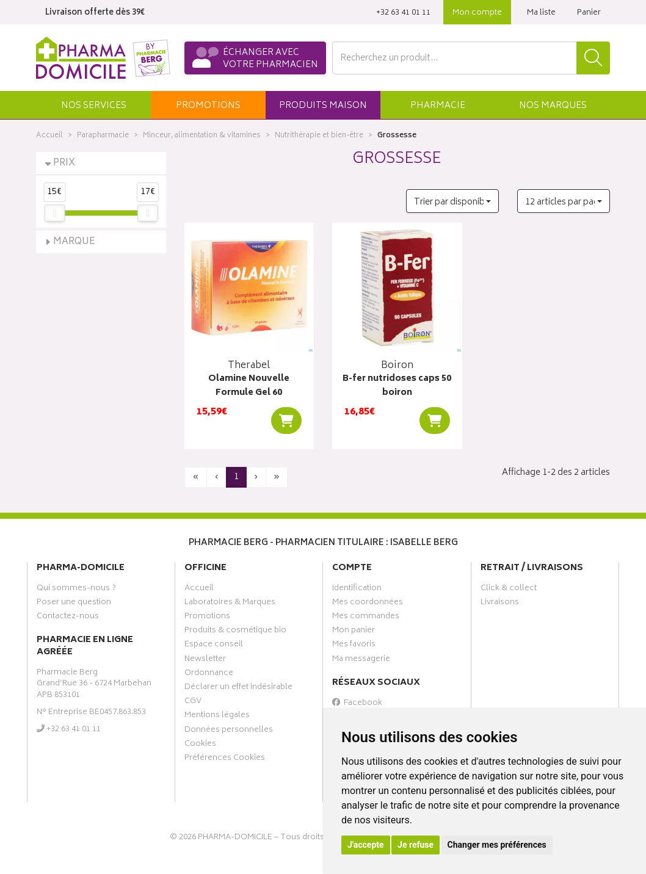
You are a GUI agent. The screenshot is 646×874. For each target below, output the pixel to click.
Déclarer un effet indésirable (238, 688)
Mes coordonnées (367, 604)
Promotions (207, 618)
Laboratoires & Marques (229, 604)
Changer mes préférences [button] (497, 845)
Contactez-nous (68, 618)
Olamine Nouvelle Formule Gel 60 (248, 386)
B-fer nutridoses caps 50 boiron (397, 386)
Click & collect (509, 589)
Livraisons (500, 604)
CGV (192, 702)
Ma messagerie (361, 660)
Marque (74, 242)
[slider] (54, 213)
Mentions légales (217, 716)
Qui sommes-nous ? (76, 589)
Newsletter (205, 660)
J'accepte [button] (365, 845)
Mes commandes (365, 618)
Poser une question (74, 604)
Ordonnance (208, 674)
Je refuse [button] (415, 845)
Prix (64, 163)
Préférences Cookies (224, 759)
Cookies (200, 745)
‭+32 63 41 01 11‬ (403, 13)
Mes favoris (354, 646)
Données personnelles (228, 731)
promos (208, 106)
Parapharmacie (103, 135)
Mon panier (353, 632)
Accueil (49, 135)
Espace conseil (213, 646)
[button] (93, 105)
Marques (553, 106)
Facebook (357, 704)
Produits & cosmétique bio (235, 632)
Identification (357, 589)
